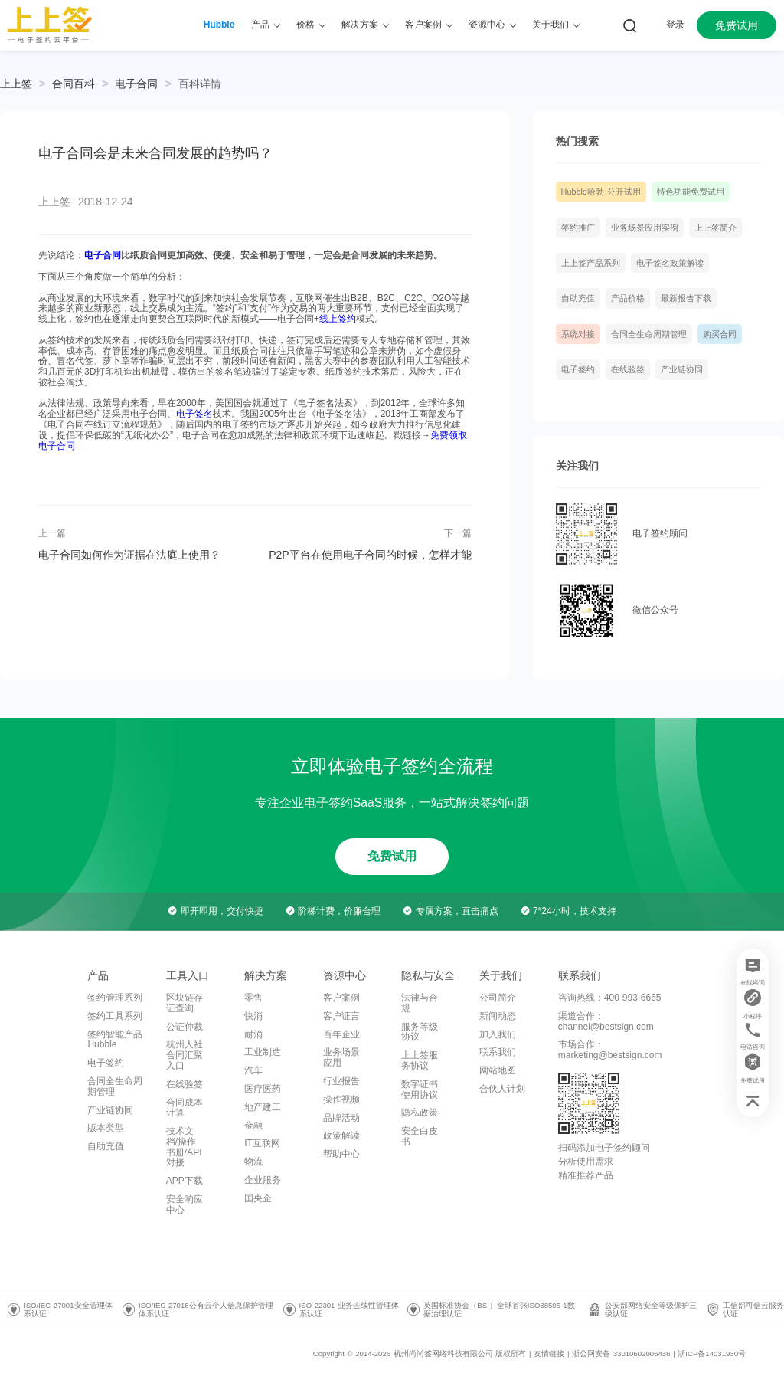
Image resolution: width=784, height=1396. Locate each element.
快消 (253, 1016)
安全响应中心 (184, 1204)
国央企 (258, 1198)
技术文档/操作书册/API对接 (184, 1147)
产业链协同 (682, 369)
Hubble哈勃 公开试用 (601, 191)
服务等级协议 (419, 1032)
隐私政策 (419, 1112)
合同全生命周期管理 (649, 334)
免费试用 (736, 25)
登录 (675, 24)
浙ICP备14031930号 (712, 1353)
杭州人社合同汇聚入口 (184, 1055)
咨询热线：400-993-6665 (610, 997)
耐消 (253, 1034)
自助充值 (578, 298)
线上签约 (337, 318)
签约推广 (578, 227)
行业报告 (341, 1081)
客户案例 (341, 997)
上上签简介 (715, 227)
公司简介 (497, 997)
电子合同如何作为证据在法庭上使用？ (129, 555)
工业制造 (262, 1052)
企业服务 (262, 1180)
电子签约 (578, 369)
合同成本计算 (184, 1108)
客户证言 (341, 1016)
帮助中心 (341, 1154)
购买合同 (720, 334)
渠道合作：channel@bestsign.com (606, 1021)
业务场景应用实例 (644, 227)
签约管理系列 (114, 997)
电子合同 (136, 83)
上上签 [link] (16, 83)
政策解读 (341, 1135)
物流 (253, 1161)
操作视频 (341, 1099)
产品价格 (628, 298)
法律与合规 (419, 1003)
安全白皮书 (419, 1136)
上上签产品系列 (590, 262)
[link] (73, 83)
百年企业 (341, 1034)
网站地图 (497, 1070)
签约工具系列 (114, 1016)
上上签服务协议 (419, 1060)
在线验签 (628, 369)
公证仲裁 (184, 1026)
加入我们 (497, 1034)
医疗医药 (262, 1088)
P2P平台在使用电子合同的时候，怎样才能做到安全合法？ (370, 555)
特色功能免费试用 (690, 191)
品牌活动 (341, 1118)
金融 (253, 1125)
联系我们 (497, 1052)
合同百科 (73, 83)
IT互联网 (262, 1143)
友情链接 (549, 1353)
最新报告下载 (686, 298)
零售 (253, 997)
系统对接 (578, 334)
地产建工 (262, 1107)
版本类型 (105, 1127)
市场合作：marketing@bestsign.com (610, 1049)
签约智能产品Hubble (114, 1039)
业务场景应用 (341, 1057)
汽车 (253, 1070)
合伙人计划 (502, 1088)
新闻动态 (497, 1016)
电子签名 (194, 413)
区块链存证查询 (184, 1003)
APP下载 (184, 1180)
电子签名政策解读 (670, 262)
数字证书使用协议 (419, 1089)
